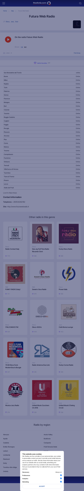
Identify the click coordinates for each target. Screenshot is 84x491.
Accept (42, 486)
